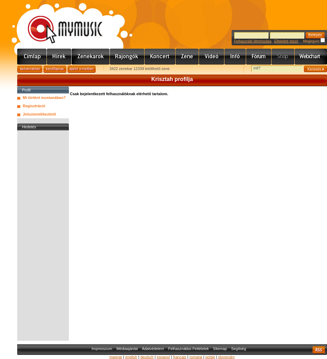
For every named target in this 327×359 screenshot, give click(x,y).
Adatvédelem (153, 349)
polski (210, 357)
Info (235, 56)
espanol (163, 357)
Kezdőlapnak (54, 69)
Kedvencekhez (29, 69)
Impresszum (102, 349)
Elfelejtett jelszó (286, 41)
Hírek (59, 56)
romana (195, 357)
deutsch (147, 357)
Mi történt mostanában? (44, 98)
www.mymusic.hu (59, 22)
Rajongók (127, 56)
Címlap (32, 56)
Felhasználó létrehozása (252, 41)
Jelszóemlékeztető (39, 114)
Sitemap (220, 349)
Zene (187, 56)
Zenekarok (91, 56)
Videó (211, 56)
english (131, 357)
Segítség (238, 349)
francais (180, 357)
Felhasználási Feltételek (188, 349)
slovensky (226, 357)
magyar (115, 357)
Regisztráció (34, 106)
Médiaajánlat (127, 349)
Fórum (259, 56)
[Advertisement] (43, 235)
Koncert (160, 56)
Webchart (311, 56)
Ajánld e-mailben (81, 69)
